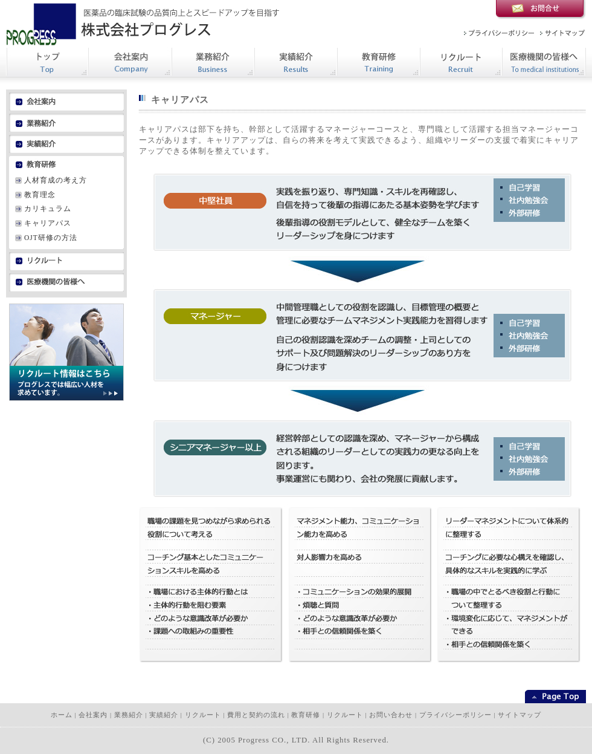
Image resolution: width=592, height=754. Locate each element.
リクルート (203, 715)
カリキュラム (47, 208)
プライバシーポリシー (455, 715)
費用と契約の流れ (256, 715)
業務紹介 (128, 715)
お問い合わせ (391, 715)
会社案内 (93, 715)
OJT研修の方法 (50, 237)
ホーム (61, 715)
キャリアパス (47, 223)
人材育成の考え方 (55, 180)
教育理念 (40, 194)
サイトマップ (519, 715)
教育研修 (305, 715)
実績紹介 (163, 715)
